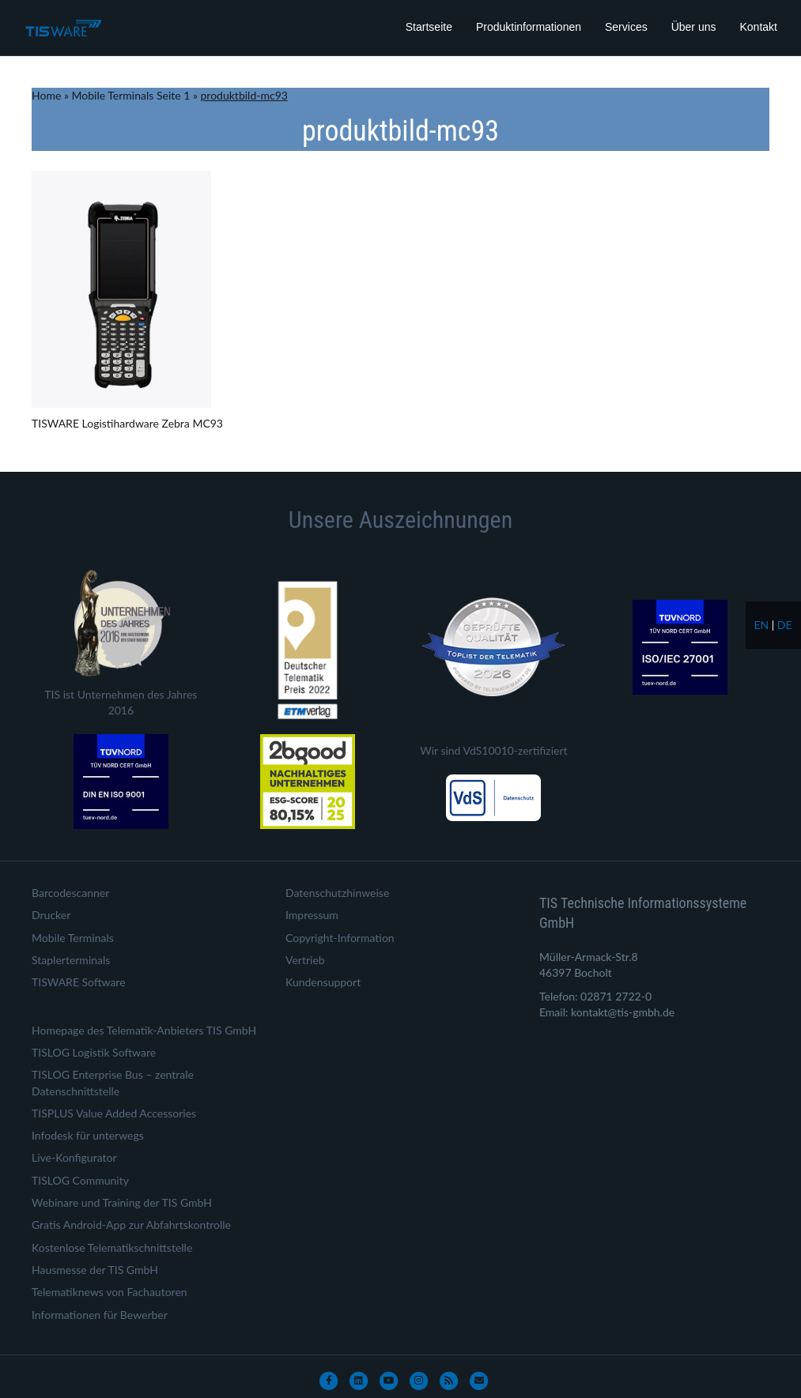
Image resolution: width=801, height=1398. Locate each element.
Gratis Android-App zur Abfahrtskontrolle (131, 1224)
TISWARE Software (79, 982)
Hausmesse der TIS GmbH (95, 1269)
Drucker (51, 914)
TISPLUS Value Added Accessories (114, 1113)
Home (46, 95)
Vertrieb (305, 960)
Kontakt (758, 27)
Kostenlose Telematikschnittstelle (112, 1247)
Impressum (311, 914)
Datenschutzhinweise (337, 892)
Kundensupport (323, 982)
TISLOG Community (80, 1180)
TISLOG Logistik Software (94, 1052)
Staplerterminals (71, 960)
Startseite (429, 27)
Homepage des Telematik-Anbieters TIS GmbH (144, 1030)
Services (626, 27)
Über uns (693, 27)
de (784, 624)
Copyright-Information (340, 937)
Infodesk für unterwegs (88, 1135)
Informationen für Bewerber (100, 1314)
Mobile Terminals (73, 937)
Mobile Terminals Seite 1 (131, 95)
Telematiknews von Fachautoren (109, 1291)
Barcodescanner (70, 892)
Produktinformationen (528, 27)
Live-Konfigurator (74, 1157)
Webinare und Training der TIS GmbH (122, 1202)
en (761, 624)
